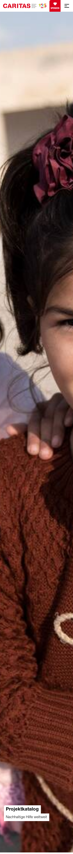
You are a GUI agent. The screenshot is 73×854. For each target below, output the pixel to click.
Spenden (55, 5)
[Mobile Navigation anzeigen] (67, 5)
